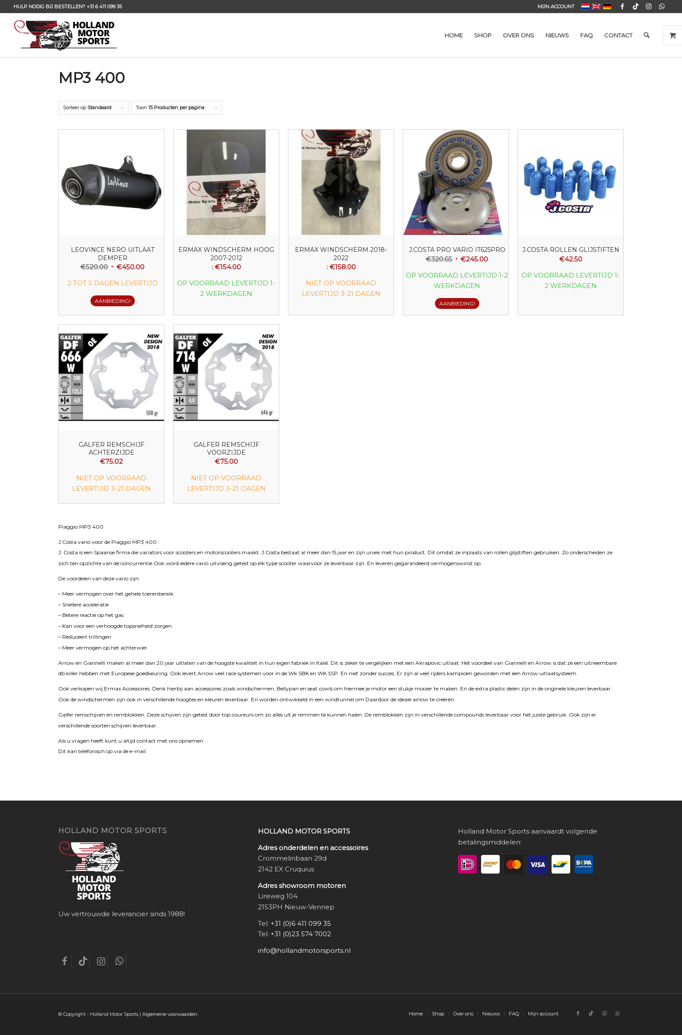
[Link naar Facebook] (622, 6)
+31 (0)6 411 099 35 (301, 923)
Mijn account (556, 6)
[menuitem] (554, 6)
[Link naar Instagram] (648, 6)
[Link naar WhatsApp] (662, 6)
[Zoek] (646, 35)
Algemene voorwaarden (169, 1014)
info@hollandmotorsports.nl (304, 950)
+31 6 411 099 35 (104, 6)
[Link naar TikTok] (635, 6)
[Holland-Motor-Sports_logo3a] (65, 35)
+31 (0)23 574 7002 (301, 934)
